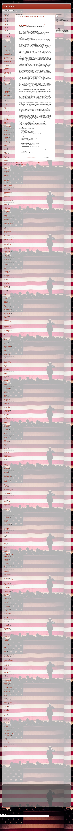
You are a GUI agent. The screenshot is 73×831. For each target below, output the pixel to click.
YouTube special (6, 745)
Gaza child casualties (7, 309)
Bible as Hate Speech (7, 115)
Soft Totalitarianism (7, 622)
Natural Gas (6, 464)
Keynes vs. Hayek (7, 404)
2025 (6, 17)
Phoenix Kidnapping (7, 524)
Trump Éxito (6, 681)
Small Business (6, 606)
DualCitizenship (6, 243)
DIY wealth (5, 232)
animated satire (6, 95)
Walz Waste (6, 726)
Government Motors (7, 331)
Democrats (5, 222)
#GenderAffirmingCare (7, 51)
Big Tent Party (6, 122)
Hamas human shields (7, 346)
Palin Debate (6, 514)
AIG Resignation (6, 83)
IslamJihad (5, 385)
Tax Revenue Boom (7, 644)
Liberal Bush (6, 419)
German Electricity (7, 314)
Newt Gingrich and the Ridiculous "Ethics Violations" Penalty (30, 16)
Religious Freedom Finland (8, 554)
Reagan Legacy (6, 547)
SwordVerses (6, 640)
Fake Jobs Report (7, 280)
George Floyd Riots (7, 310)
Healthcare (5, 353)
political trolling (6, 529)
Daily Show (5, 201)
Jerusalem (5, 392)
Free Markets (6, 298)
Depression (5, 225)
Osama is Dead (6, 504)
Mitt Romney (6, 448)
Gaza (4, 308)
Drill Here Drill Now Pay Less (8, 239)
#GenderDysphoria (7, 53)
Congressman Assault (7, 184)
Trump (5, 677)
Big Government (6, 119)
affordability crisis (6, 79)
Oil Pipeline (5, 498)
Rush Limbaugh (6, 578)
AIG (4, 81)
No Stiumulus (6, 471)
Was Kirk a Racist (7, 729)
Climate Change (6, 171)
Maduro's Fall (6, 426)
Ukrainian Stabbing (7, 699)
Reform (5, 550)
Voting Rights (6, 719)
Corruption (5, 190)
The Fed (5, 651)
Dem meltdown (6, 216)
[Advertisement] (7, 766)
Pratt (4, 536)
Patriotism (5, 521)
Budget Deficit (6, 137)
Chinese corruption (7, 165)
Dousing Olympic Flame (8, 236)
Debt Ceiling (6, 204)
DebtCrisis (5, 207)
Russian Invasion (6, 583)
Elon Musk (5, 264)
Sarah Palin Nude (7, 592)
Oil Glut (5, 497)
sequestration (6, 601)
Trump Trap (6, 684)
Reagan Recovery (7, 548)
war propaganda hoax (7, 727)
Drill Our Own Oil (6, 241)
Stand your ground (7, 629)
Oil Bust (5, 496)
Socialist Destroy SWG (7, 616)
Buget (5, 138)
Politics (5, 533)
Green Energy (6, 335)
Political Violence (6, 531)
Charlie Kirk (6, 157)
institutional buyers (7, 384)
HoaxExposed (6, 366)
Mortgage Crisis (6, 452)
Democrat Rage (6, 219)
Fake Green (6, 279)
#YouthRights (6, 62)
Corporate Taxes (6, 189)
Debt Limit (5, 205)
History (5, 358)
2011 (6, 24)
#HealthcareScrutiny (7, 54)
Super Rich (5, 636)
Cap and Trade (6, 146)
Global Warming (6, 320)
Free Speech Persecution (8, 299)
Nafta (4, 459)
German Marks (6, 316)
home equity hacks (7, 369)
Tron (4, 675)
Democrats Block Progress (8, 223)
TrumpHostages (6, 690)
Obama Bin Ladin (7, 480)
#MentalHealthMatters (7, 58)
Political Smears (6, 528)
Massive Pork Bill (6, 436)
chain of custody (6, 156)
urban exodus (6, 706)
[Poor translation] (4, 814)
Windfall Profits (6, 736)
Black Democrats (6, 127)
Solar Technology (6, 625)
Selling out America (7, 598)
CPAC (5, 193)
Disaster (5, 228)
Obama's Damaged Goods (8, 490)
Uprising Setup (6, 705)
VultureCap (5, 722)
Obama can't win (6, 481)
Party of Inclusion (7, 517)
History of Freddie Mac (7, 361)
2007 (6, 30)
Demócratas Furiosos (7, 220)
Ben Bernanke (6, 114)
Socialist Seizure (6, 618)
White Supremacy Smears (8, 731)
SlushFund (5, 605)
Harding (5, 347)
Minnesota (5, 444)
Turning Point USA (7, 691)
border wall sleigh (7, 134)
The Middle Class (7, 657)
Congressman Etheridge (8, 186)
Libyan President (6, 421)
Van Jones (5, 709)
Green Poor (6, 339)
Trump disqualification (7, 680)
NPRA (5, 473)
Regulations (6, 551)
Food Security (6, 293)
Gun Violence (6, 342)
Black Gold (5, 129)
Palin (4, 513)
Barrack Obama (6, 112)
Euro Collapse (6, 271)
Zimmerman (6, 746)
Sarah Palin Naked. (7, 591)
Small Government (7, 607)
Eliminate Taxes (6, 263)
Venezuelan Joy (6, 710)
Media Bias (5, 437)
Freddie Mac (6, 297)
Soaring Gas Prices (7, 609)
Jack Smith (5, 389)
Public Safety (6, 539)
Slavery (5, 603)
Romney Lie (6, 575)
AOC (4, 100)
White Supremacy (7, 730)
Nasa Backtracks (6, 460)
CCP (4, 152)
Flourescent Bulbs (7, 291)
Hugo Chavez (6, 376)
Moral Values (6, 451)
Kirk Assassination (7, 410)
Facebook (5, 276)
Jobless (5, 395)
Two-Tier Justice (6, 692)
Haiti (4, 343)
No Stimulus (6, 469)
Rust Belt (5, 584)
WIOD (5, 738)
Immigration (6, 380)
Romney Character (7, 574)
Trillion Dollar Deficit (7, 673)
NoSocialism (6, 472)
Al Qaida (5, 87)
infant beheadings (7, 381)
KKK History (6, 411)
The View (5, 662)
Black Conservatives (7, 126)
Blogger (38, 804)
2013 (6, 21)
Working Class (6, 742)
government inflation (7, 330)
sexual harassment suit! (43, 105)
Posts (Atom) (23, 164)
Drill (4, 238)
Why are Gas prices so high (8, 733)
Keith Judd (5, 402)
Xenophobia (6, 743)
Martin (5, 434)
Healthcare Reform (7, 354)
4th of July (5, 69)
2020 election (6, 66)
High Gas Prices (6, 355)
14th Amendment (6, 64)
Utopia (5, 707)
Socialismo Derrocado (7, 613)
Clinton (5, 172)
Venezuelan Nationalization (8, 711)
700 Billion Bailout (7, 73)
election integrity (6, 256)
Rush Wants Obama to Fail (8, 579)
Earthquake (6, 247)
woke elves (5, 739)
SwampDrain (6, 637)
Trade (5, 669)
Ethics (5, 268)
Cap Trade (5, 148)
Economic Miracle (7, 249)
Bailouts (5, 107)
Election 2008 (6, 255)
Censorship (5, 153)
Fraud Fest (5, 295)
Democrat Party (6, 218)
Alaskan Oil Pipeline (7, 88)
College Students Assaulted (8, 176)
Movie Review (6, 453)
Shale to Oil (6, 602)
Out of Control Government (8, 505)
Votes (5, 718)
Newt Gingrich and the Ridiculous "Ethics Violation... (9, 40)
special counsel (6, 628)
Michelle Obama (6, 441)
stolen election (6, 633)
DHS (4, 227)
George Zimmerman (7, 313)
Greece (5, 334)
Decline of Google (7, 208)
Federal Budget (6, 283)
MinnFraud (5, 445)
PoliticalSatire (6, 532)
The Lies (5, 655)
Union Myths (6, 703)
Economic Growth (7, 248)
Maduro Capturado (7, 425)
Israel (4, 387)
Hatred (5, 350)
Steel (4, 632)
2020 (6, 18)
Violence (5, 714)
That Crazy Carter (7, 650)
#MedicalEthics (6, 57)
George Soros (6, 312)
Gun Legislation (6, 340)
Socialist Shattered (7, 620)
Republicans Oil (6, 559)
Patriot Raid (6, 520)
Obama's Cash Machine (8, 489)
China (5, 163)
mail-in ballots (6, 430)
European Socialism (7, 272)
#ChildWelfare (6, 50)
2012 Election (6, 65)
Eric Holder (5, 267)
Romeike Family (6, 571)
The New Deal (6, 659)
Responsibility (6, 560)
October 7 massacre (7, 493)
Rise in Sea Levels (7, 568)
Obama (5, 475)
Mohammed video (7, 449)
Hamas (5, 344)
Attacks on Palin (6, 101)
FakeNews (5, 282)
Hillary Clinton (6, 357)
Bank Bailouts (6, 111)
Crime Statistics (6, 196)
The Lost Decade (6, 656)
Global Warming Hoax (7, 326)
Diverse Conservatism (7, 231)
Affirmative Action (7, 77)
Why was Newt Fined (34, 158)
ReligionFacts (6, 552)
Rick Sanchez (6, 563)
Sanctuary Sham (6, 587)
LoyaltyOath (6, 422)
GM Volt (5, 327)
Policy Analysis (6, 525)
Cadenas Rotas (6, 142)
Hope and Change (7, 372)
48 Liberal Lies (6, 68)
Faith (4, 278)
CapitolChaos (6, 150)
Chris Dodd (5, 167)
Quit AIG (5, 543)
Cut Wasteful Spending (7, 200)
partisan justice (6, 516)
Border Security (6, 133)
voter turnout (6, 716)
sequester (5, 599)
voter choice (6, 715)
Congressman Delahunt (8, 185)
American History (6, 92)
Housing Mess (6, 374)
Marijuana (5, 433)
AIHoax (5, 84)
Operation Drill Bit (7, 501)
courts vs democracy (7, 192)
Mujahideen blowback (7, 456)
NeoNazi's (5, 465)
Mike (38, 124)
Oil (4, 494)
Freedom (5, 301)
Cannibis (5, 145)
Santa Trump (6, 588)
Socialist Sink (6, 621)
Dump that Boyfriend (7, 244)
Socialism (5, 610)
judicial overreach (7, 399)
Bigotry (5, 123)
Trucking (5, 676)
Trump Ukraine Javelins (8, 687)
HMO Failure (6, 365)
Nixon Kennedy (6, 468)
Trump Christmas (6, 679)
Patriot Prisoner (6, 518)
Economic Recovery (7, 251)
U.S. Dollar (5, 695)
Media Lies (5, 438)
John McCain (6, 396)
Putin (4, 540)
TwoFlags (5, 694)
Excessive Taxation (7, 275)
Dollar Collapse (6, 235)
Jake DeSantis (6, 391)
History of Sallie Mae (7, 362)
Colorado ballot (6, 180)
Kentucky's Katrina (7, 403)
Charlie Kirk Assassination (8, 159)
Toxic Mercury (6, 668)
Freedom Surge (6, 302)
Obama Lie (5, 484)
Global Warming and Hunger (8, 321)
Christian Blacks (6, 168)
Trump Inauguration (7, 683)
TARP (5, 643)
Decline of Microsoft (7, 211)
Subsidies (5, 635)
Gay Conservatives (7, 306)
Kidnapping (5, 406)
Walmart (5, 725)
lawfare (5, 415)
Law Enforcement (7, 414)
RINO (5, 567)
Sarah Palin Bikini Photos (8, 590)
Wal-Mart (5, 723)
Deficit (5, 212)
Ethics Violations (22, 158)
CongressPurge (6, 188)
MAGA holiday (6, 429)
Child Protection (6, 161)
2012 (6, 23)
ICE (4, 377)
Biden (5, 116)
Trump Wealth (6, 688)
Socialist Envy (6, 617)
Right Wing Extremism (7, 564)
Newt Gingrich (27, 158)
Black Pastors (6, 130)
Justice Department (7, 400)
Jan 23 (8, 37)
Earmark (5, 245)
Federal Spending (7, 284)
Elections (5, 258)
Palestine (5, 510)
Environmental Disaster (8, 265)
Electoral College (6, 259)
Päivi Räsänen (6, 509)
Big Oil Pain (6, 120)
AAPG (5, 76)
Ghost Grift (5, 317)
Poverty (5, 535)
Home (38, 162)
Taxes (5, 647)
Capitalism (5, 149)
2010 (6, 26)
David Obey (6, 203)
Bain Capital (6, 108)
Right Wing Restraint (7, 566)
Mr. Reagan (6, 455)
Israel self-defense (7, 388)
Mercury (5, 440)
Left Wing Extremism (7, 417)
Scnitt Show (6, 594)
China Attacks (6, 164)
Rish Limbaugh (6, 570)
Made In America (6, 423)
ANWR (5, 99)
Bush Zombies (6, 141)
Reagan (5, 546)
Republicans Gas (6, 557)
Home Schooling (6, 370)
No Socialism (10, 7)
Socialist (5, 614)
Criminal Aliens (6, 197)
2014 (6, 20)
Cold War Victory (6, 175)
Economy (5, 252)
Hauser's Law (6, 351)
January (7, 36)
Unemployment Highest (8, 702)
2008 (6, 29)
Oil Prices (5, 500)
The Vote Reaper (6, 664)
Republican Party (6, 556)
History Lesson (6, 359)
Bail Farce (5, 104)
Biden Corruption (6, 118)
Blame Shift (6, 131)
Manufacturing (6, 432)
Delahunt (5, 215)
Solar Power (6, 624)
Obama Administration (7, 476)
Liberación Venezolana (7, 418)
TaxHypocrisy (6, 648)
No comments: (39, 157)
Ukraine (5, 698)
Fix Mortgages (6, 286)
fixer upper (5, 290)
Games (5, 305)
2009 (6, 27)
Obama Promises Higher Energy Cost (8, 486)
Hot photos (5, 373)
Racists (5, 544)
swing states (6, 639)
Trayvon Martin (6, 672)
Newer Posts (19, 162)
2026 (6, 15)
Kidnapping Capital (7, 407)
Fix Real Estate (6, 287)
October (7, 33)
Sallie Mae (5, 586)
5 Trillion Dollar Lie (7, 72)
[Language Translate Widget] (8, 10)
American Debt (6, 91)
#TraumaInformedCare (7, 61)
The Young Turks (6, 665)
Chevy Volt (5, 160)
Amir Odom (5, 94)
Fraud (5, 294)
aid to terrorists (6, 80)
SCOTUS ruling (6, 595)
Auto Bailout (6, 103)
